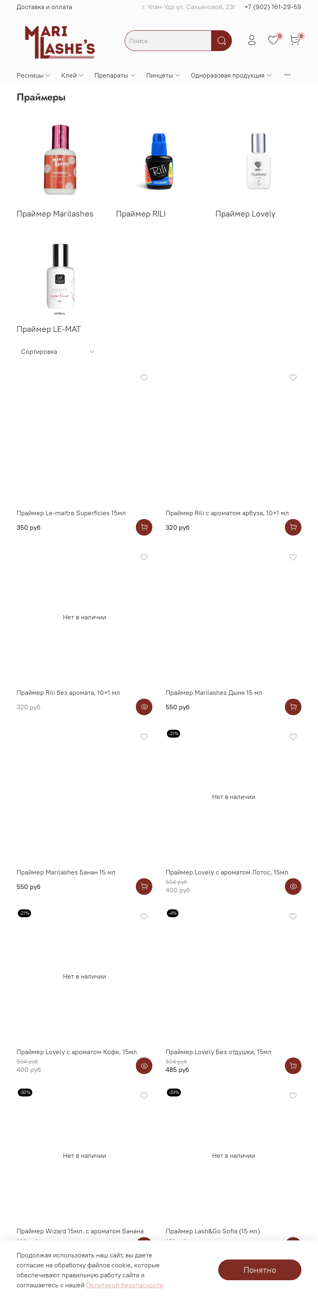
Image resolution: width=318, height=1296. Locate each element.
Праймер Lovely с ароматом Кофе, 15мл (77, 1052)
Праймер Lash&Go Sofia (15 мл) (213, 1231)
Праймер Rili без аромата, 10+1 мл (68, 692)
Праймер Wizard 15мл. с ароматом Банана (80, 1231)
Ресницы (34, 75)
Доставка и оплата (44, 6)
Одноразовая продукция (231, 75)
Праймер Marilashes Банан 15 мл (66, 872)
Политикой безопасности (124, 1285)
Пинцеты (163, 75)
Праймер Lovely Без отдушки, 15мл (219, 1052)
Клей (72, 75)
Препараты (115, 75)
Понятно (259, 1269)
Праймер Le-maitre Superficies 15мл (71, 513)
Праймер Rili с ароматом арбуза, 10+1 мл (227, 513)
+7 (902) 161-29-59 (272, 6)
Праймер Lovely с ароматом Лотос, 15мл (227, 872)
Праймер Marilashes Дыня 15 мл (214, 692)
